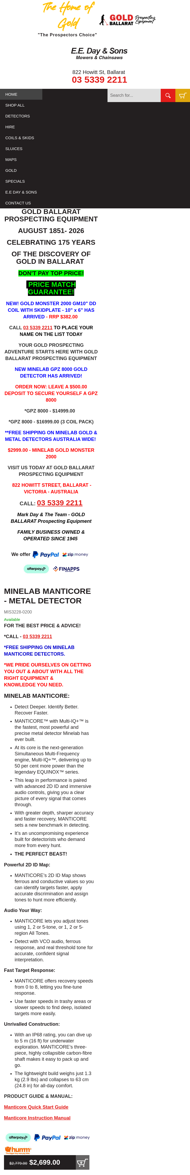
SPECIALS (15, 181)
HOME (11, 94)
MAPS (11, 159)
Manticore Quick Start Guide (36, 1107)
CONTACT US (18, 203)
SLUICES (13, 148)
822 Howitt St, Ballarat (98, 72)
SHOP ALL (14, 105)
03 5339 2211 (99, 79)
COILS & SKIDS (19, 137)
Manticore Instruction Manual (37, 1118)
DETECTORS (17, 116)
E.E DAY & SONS (21, 192)
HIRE (10, 127)
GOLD (11, 170)
